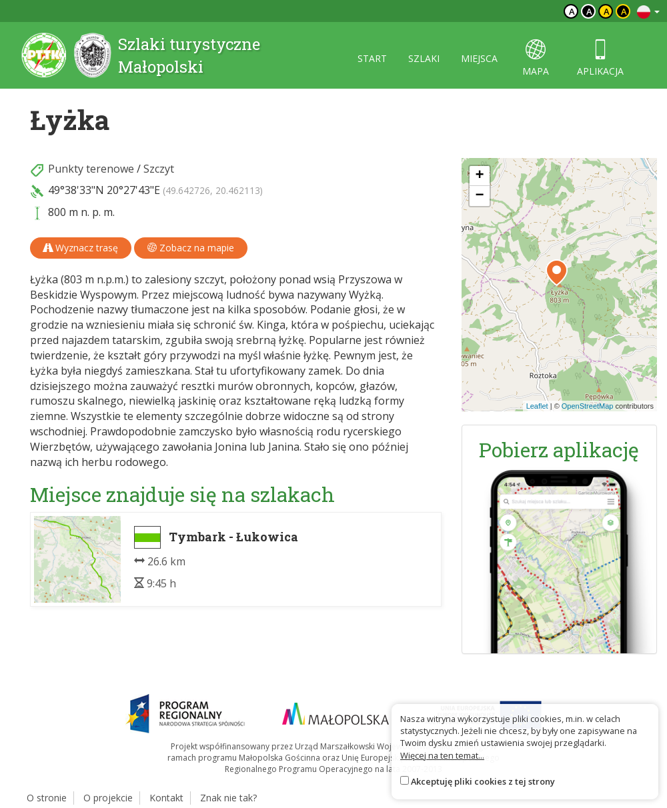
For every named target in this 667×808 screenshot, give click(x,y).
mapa (535, 58)
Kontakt (166, 797)
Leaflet (537, 406)
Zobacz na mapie (190, 247)
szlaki (424, 58)
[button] (557, 272)
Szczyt (158, 168)
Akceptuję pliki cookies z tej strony (483, 781)
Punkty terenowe (91, 168)
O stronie (47, 797)
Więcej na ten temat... (442, 755)
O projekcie (108, 797)
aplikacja (600, 58)
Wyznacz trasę (80, 247)
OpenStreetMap (588, 406)
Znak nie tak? (228, 797)
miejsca (479, 58)
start (372, 58)
